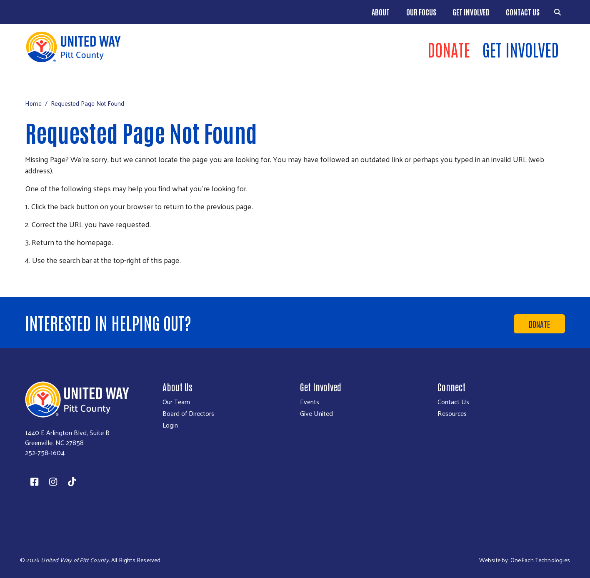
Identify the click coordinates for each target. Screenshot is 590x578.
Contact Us (523, 12)
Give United (316, 413)
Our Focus (421, 12)
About (381, 12)
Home (33, 103)
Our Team (176, 402)
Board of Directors (188, 413)
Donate (449, 49)
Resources (452, 413)
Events (309, 402)
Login (170, 425)
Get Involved (471, 12)
